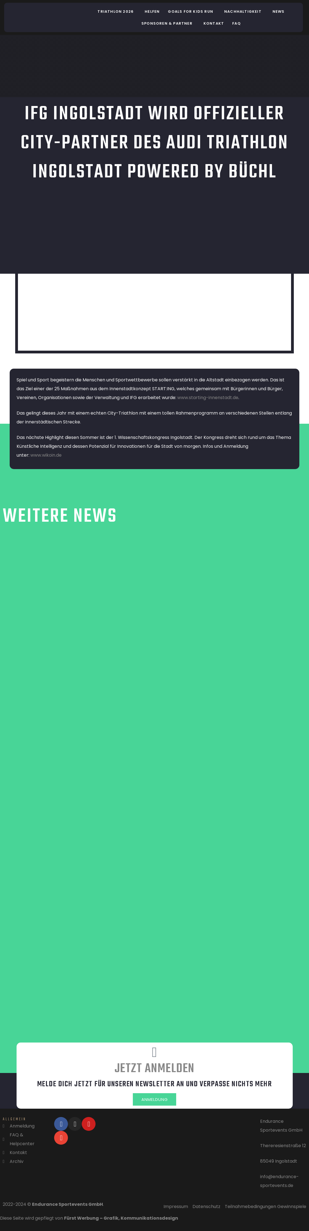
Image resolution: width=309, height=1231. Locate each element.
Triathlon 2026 (115, 11)
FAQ (236, 23)
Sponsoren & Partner (166, 23)
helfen (152, 11)
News (279, 11)
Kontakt (214, 23)
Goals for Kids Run (190, 11)
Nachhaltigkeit (243, 11)
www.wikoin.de (46, 455)
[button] (117, 11)
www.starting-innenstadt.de (207, 397)
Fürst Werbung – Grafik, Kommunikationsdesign (121, 1220)
